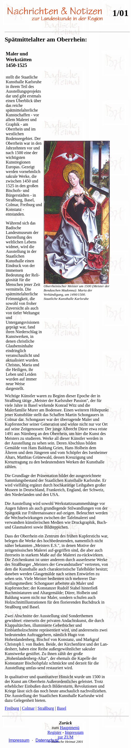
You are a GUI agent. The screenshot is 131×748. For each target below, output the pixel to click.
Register (54, 732)
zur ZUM (65, 737)
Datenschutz (47, 740)
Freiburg (12, 708)
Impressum (74, 732)
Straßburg (45, 708)
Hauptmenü (69, 727)
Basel (61, 708)
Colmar (28, 708)
